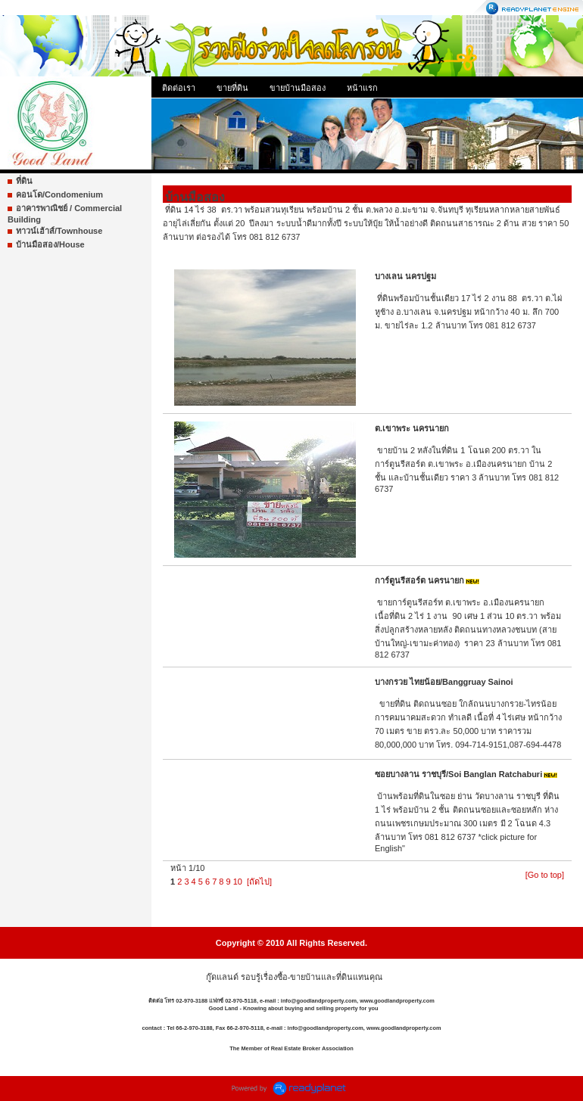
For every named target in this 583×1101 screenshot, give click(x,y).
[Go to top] (544, 874)
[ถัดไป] (259, 881)
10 (237, 881)
